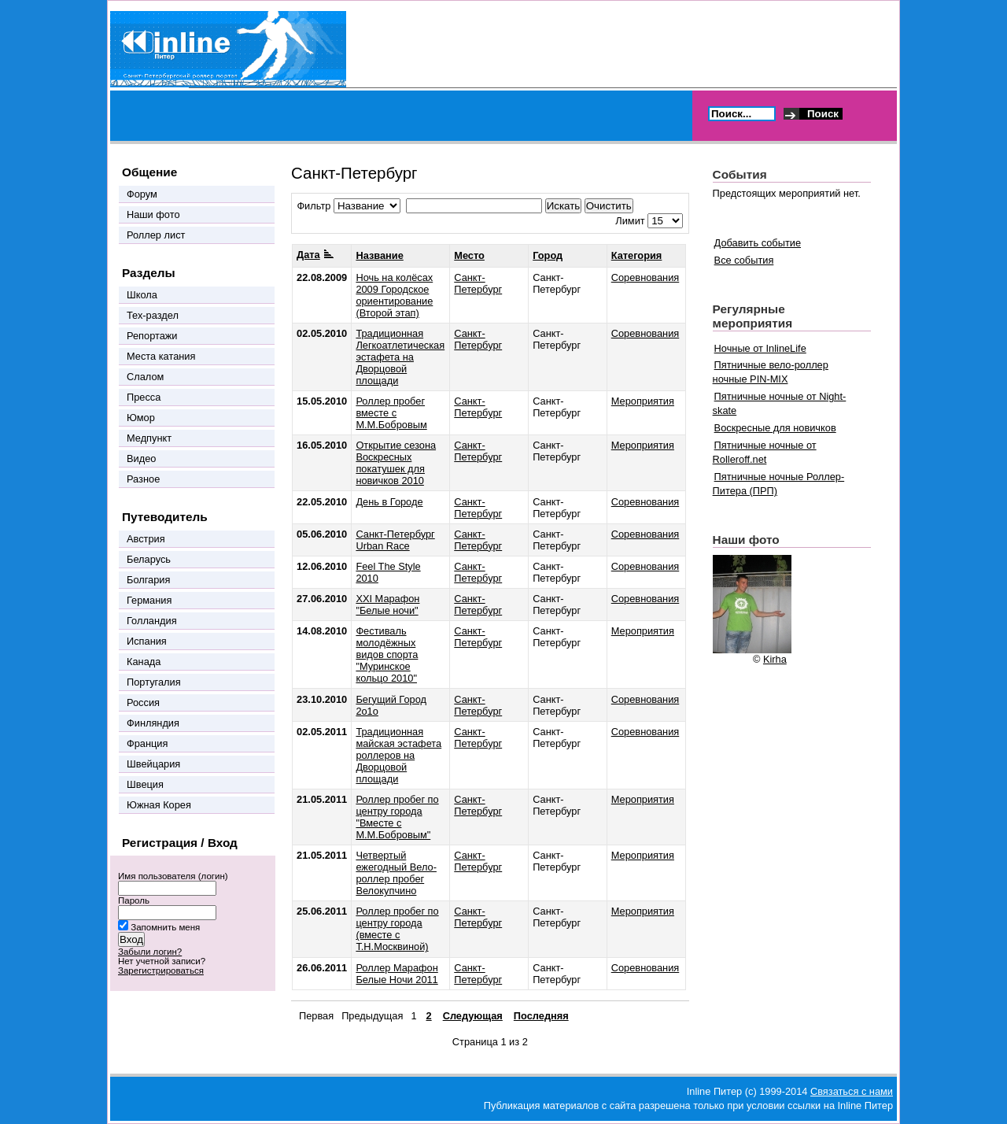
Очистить (609, 206)
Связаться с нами (851, 1091)
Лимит (629, 221)
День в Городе (389, 502)
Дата (315, 255)
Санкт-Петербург (478, 283)
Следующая (473, 1016)
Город (548, 255)
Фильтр (313, 206)
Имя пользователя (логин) (173, 876)
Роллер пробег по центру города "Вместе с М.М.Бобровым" (397, 817)
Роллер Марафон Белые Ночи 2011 (396, 973)
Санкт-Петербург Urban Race (395, 540)
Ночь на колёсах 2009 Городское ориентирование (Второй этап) (394, 295)
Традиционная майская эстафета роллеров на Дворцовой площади (398, 755)
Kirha (775, 659)
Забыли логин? (150, 951)
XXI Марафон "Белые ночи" (387, 604)
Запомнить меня (165, 927)
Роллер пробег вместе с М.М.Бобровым (391, 413)
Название (379, 255)
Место (469, 255)
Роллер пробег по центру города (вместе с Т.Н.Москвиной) (397, 928)
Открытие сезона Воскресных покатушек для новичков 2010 (396, 462)
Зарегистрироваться (161, 970)
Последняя (541, 1016)
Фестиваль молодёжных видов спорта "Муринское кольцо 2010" (387, 654)
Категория (636, 255)
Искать (564, 206)
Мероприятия (642, 401)
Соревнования (645, 277)
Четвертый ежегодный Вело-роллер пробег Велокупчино (396, 873)
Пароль (133, 900)
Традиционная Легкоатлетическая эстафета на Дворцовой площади (400, 356)
